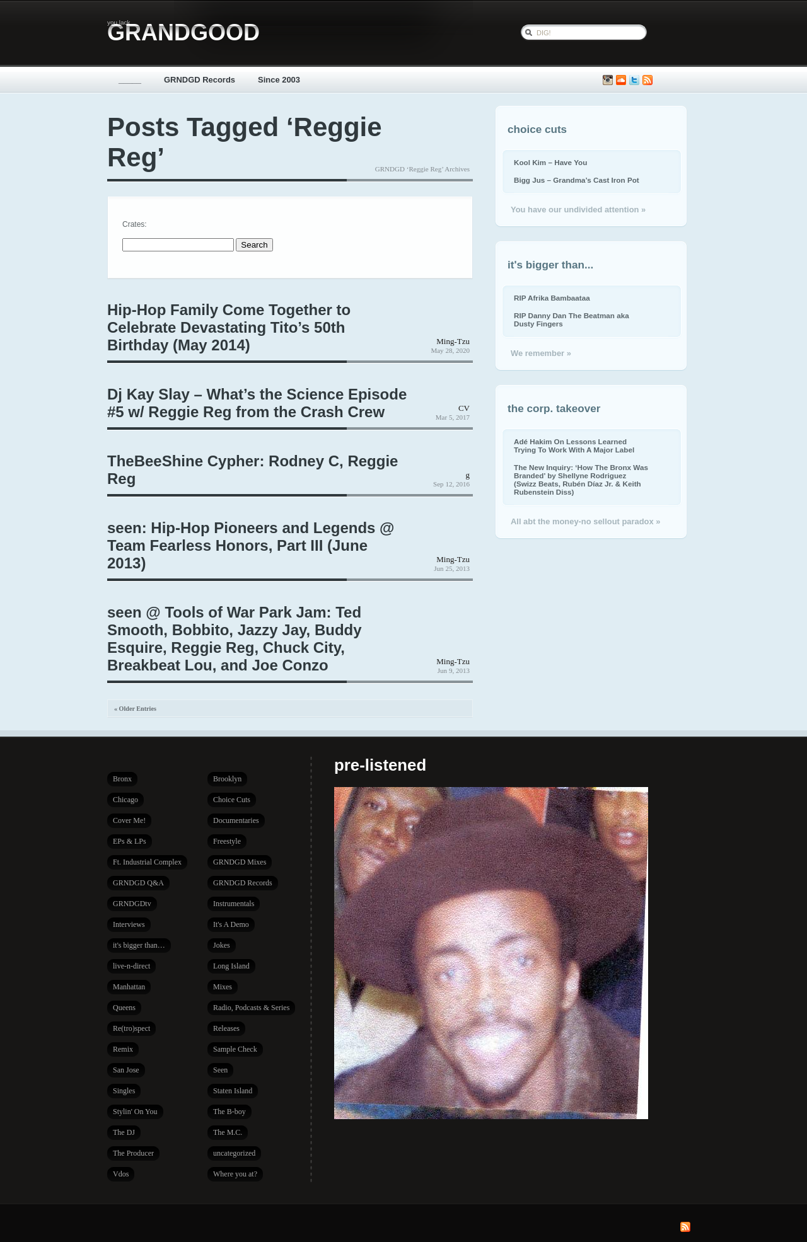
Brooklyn (227, 778)
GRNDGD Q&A (138, 882)
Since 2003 (279, 79)
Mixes (222, 986)
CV (464, 408)
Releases (226, 1028)
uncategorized (234, 1153)
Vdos (121, 1174)
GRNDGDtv (132, 903)
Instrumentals (233, 903)
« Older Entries (135, 708)
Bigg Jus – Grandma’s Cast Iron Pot (576, 180)
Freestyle (227, 841)
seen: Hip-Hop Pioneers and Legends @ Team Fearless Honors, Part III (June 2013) (250, 545)
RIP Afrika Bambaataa (552, 298)
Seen (220, 1070)
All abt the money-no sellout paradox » (585, 521)
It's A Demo (231, 924)
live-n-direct (131, 966)
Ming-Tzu (453, 341)
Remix (123, 1049)
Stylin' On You (135, 1111)
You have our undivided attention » (578, 209)
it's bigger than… (139, 945)
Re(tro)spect (131, 1028)
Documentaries (236, 820)
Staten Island (232, 1090)
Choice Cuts (231, 799)
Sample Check (235, 1049)
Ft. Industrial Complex (147, 862)
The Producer (133, 1153)
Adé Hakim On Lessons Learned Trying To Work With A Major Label (574, 445)
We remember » (541, 353)
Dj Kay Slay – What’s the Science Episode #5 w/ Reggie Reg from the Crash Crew (257, 403)
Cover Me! (129, 820)
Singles (124, 1090)
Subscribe (647, 80)
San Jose (126, 1070)
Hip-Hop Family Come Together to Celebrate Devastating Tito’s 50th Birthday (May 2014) (229, 327)
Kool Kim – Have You (550, 162)
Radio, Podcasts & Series (251, 1007)
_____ (130, 79)
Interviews (129, 924)
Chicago (125, 799)
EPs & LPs (129, 841)
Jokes (221, 945)
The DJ (124, 1132)
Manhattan (129, 986)
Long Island (231, 966)
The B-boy (229, 1111)
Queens (124, 1007)
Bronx (122, 778)
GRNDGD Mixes (239, 862)
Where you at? (235, 1174)
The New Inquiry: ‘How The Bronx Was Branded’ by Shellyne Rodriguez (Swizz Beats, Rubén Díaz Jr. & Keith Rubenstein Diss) (581, 479)
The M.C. (227, 1132)
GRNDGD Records (199, 79)
